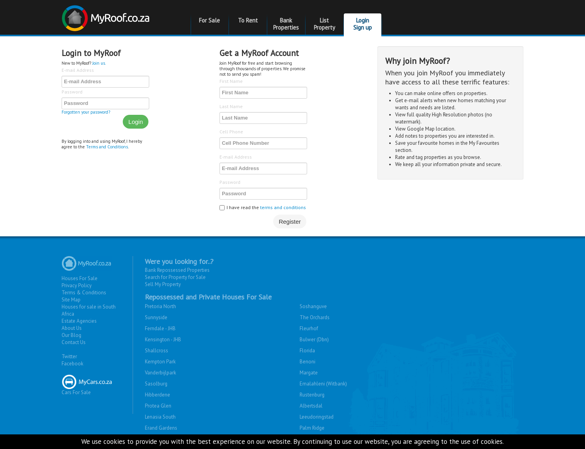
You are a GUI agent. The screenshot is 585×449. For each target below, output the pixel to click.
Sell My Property (163, 284)
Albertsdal (311, 405)
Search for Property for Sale (175, 277)
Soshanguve (313, 306)
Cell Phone (231, 132)
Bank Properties (286, 24)
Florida (307, 350)
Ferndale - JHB (160, 328)
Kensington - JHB (163, 339)
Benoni (307, 361)
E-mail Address (78, 70)
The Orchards (315, 317)
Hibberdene (157, 394)
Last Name (231, 106)
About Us (72, 328)
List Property (324, 24)
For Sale (209, 20)
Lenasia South (160, 416)
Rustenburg (312, 394)
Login (135, 121)
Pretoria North (160, 306)
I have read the (262, 207)
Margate (309, 372)
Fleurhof (309, 328)
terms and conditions (283, 207)
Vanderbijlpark (160, 372)
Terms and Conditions (107, 147)
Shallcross (156, 350)
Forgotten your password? (86, 112)
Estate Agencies (79, 321)
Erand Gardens (161, 428)
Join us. (99, 63)
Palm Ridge (312, 428)
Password (72, 92)
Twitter (69, 356)
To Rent (248, 20)
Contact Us (74, 342)
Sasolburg (156, 383)
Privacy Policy (77, 285)
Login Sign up (362, 24)
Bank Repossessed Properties (177, 270)
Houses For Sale (80, 278)
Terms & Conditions (84, 292)
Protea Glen (158, 405)
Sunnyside (156, 317)
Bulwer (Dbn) (314, 339)
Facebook (72, 363)
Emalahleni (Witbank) (323, 383)
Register (290, 221)
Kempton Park (160, 361)
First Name (231, 81)
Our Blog (71, 335)
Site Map (71, 299)
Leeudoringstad (317, 416)
